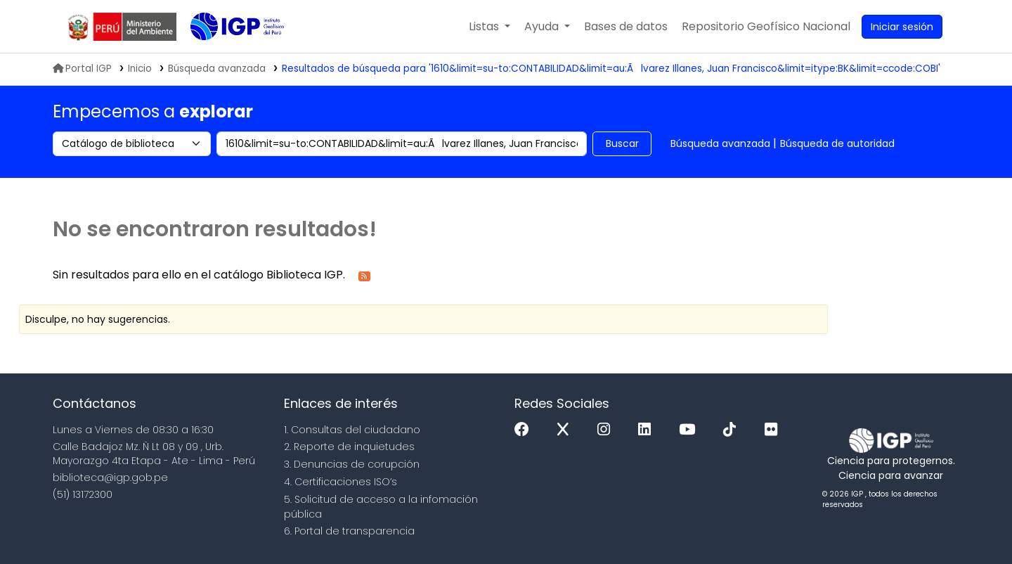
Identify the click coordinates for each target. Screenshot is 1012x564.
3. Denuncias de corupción (352, 464)
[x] (566, 430)
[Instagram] (607, 430)
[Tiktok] (733, 430)
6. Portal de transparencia (349, 531)
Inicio (140, 68)
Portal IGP (82, 68)
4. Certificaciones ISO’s (340, 482)
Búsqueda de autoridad (837, 143)
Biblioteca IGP (225, 55)
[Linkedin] (648, 430)
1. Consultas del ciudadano (352, 430)
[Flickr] (774, 430)
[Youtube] (690, 430)
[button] (489, 26)
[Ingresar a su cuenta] (902, 26)
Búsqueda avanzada (720, 143)
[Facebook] (525, 430)
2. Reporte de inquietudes (349, 447)
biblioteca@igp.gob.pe (110, 477)
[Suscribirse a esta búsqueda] (364, 275)
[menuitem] (766, 26)
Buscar (622, 143)
